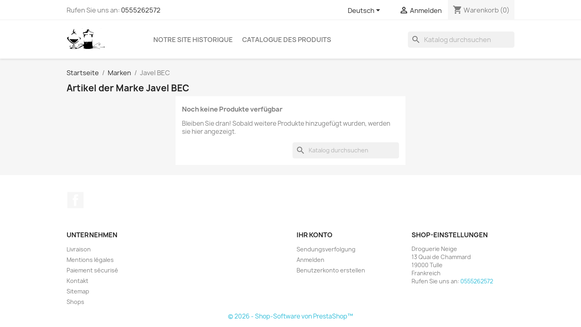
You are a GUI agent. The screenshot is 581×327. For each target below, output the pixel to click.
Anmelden (310, 260)
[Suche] (461, 40)
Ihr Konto (314, 234)
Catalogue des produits (286, 39)
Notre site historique (193, 39)
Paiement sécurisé (92, 270)
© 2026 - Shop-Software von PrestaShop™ (290, 316)
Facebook (75, 200)
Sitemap (78, 291)
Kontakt (77, 281)
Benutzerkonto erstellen (331, 270)
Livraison (79, 249)
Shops (75, 302)
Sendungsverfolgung (326, 249)
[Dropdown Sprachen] (365, 11)
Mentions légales (90, 260)
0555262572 (141, 10)
